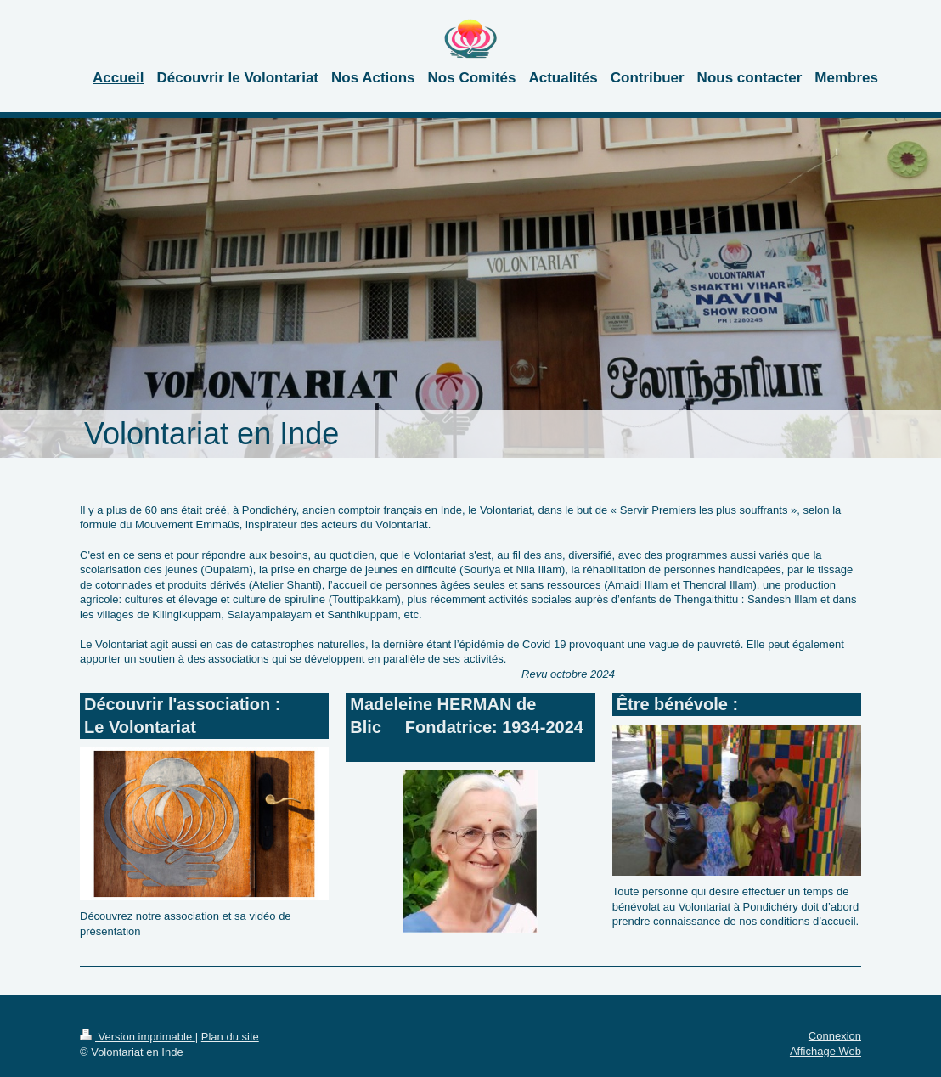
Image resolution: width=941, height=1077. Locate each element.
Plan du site (230, 1036)
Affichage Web (825, 1051)
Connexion (835, 1035)
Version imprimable (137, 1036)
